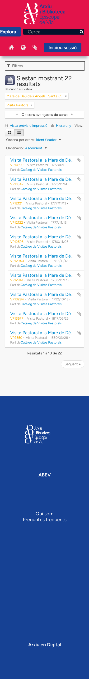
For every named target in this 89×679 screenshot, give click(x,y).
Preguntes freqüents (44, 519)
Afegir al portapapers (79, 160)
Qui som (44, 513)
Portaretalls (35, 48)
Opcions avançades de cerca (45, 115)
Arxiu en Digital (44, 644)
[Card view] (9, 132)
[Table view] (19, 132)
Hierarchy (61, 125)
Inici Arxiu (11, 48)
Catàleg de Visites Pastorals (41, 170)
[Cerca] (53, 32)
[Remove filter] (66, 96)
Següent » (73, 364)
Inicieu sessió (62, 47)
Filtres (15, 65)
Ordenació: (15, 148)
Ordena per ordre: (20, 140)
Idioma (23, 48)
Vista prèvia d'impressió (26, 125)
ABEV (44, 475)
